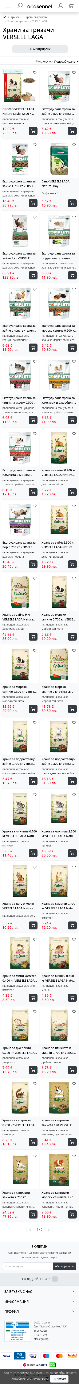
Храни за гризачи (36, 17)
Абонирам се (64, 1266)
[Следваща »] (48, 1229)
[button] (39, 1292)
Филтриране (40, 49)
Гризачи (16, 17)
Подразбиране (65, 61)
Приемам (59, 1379)
